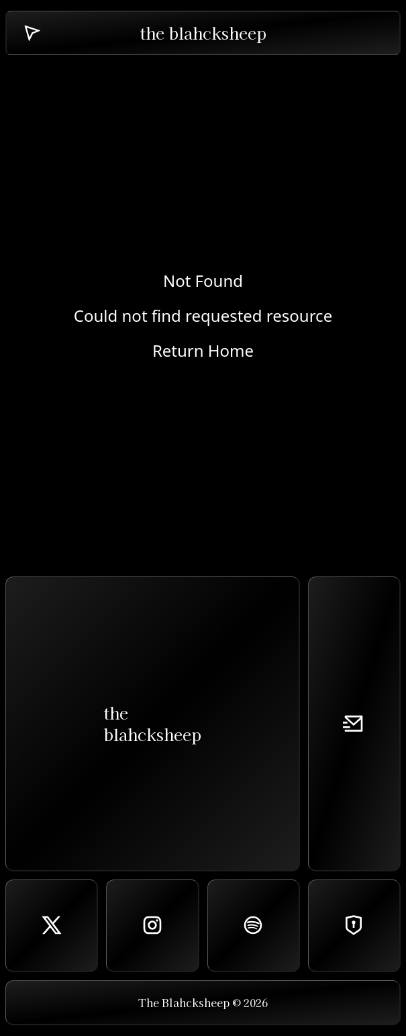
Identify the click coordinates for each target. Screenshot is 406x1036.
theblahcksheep (152, 723)
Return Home (203, 350)
